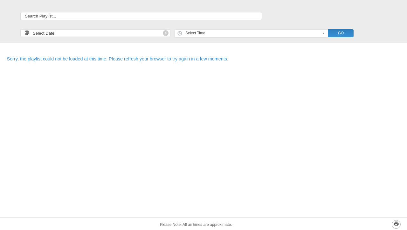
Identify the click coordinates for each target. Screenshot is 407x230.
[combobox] (251, 33)
